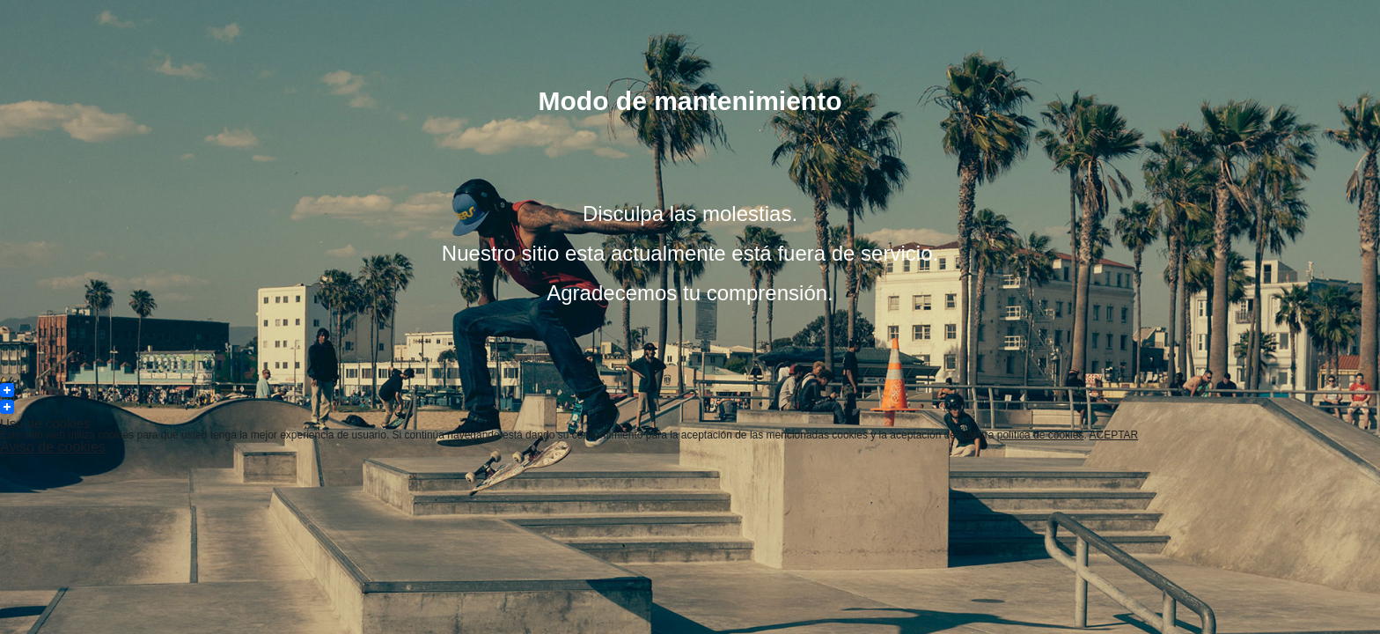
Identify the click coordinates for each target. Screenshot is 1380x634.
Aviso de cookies (53, 446)
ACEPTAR (1113, 435)
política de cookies (1040, 435)
